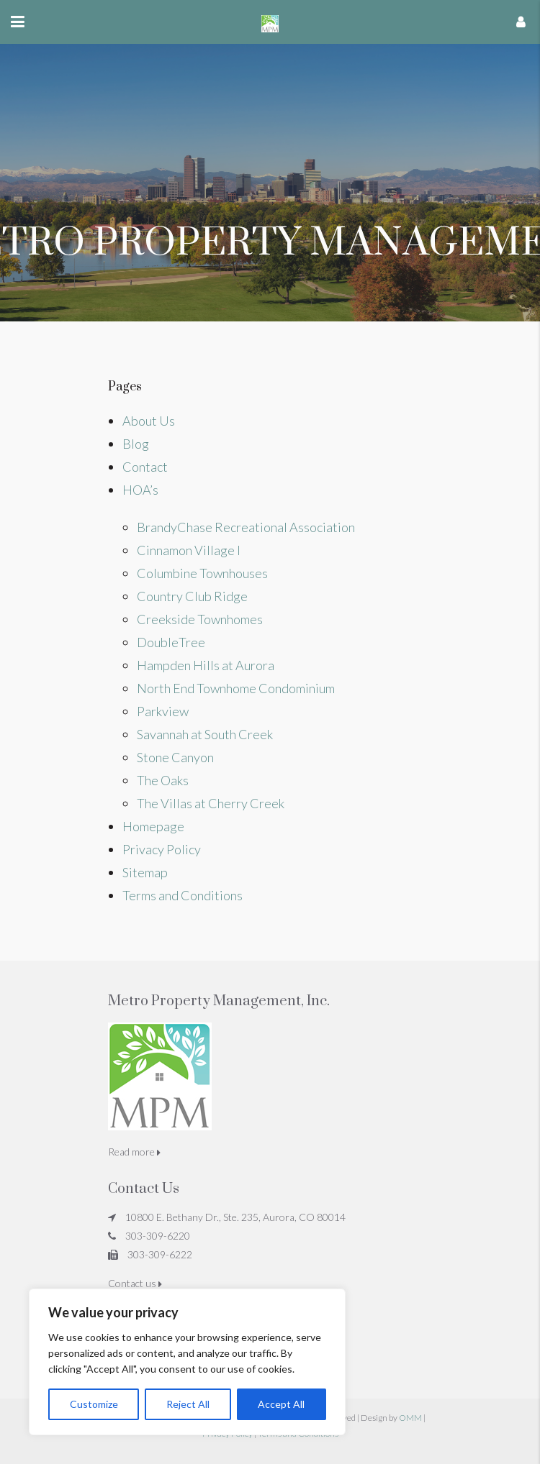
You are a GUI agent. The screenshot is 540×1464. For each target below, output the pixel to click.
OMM (410, 1417)
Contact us (135, 1283)
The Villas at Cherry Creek (210, 803)
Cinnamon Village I (188, 550)
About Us (148, 421)
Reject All (188, 1404)
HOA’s (140, 490)
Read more (134, 1151)
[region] (187, 1362)
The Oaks (163, 780)
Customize (94, 1404)
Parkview (163, 711)
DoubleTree (171, 642)
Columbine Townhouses (202, 573)
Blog (135, 444)
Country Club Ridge (192, 596)
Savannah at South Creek (205, 734)
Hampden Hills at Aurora (205, 665)
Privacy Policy (161, 849)
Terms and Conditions (182, 895)
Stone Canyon (175, 757)
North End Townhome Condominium (236, 688)
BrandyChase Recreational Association (246, 527)
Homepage (153, 826)
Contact (145, 467)
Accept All (281, 1404)
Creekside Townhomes (200, 619)
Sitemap (145, 872)
